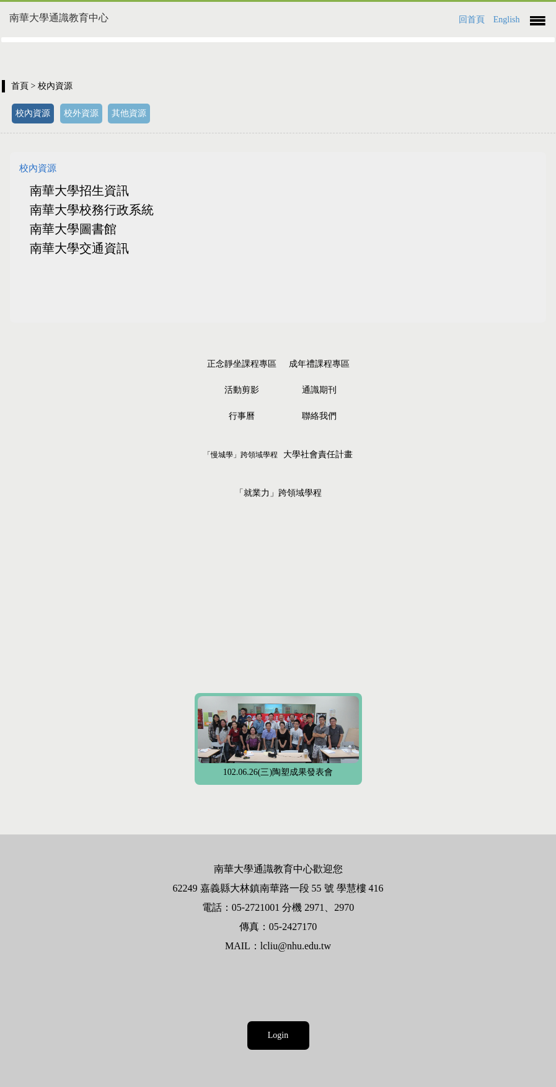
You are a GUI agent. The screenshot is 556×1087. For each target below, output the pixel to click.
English (506, 19)
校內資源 (32, 113)
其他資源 (129, 113)
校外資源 (81, 113)
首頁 (20, 86)
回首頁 (472, 19)
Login (278, 1035)
